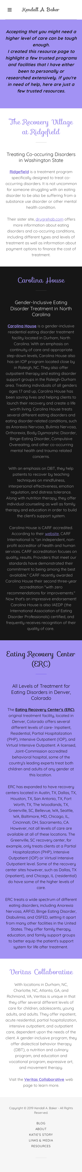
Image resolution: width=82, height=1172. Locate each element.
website (52, 533)
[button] (9, 9)
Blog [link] (41, 1123)
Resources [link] (41, 1146)
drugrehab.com (49, 219)
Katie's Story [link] (41, 1135)
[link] (41, 10)
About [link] (41, 1129)
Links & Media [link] (41, 1140)
